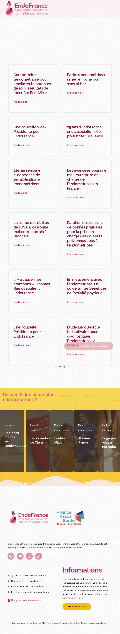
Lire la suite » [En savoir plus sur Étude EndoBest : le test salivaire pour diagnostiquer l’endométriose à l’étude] (75, 354)
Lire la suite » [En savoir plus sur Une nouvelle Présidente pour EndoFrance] (21, 345)
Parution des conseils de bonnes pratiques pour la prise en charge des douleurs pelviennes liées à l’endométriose (85, 233)
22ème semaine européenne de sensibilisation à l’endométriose (26, 177)
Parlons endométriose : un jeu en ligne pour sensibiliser (87, 79)
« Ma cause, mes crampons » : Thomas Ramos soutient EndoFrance (31, 286)
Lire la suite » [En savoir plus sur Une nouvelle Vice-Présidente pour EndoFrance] (21, 145)
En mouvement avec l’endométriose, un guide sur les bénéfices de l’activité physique (86, 286)
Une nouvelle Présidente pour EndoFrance (27, 332)
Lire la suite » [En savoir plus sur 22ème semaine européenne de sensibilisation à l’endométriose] (21, 193)
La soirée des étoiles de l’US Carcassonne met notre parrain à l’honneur (31, 229)
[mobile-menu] (107, 9)
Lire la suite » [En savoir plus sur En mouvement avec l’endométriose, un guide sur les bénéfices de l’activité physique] (75, 302)
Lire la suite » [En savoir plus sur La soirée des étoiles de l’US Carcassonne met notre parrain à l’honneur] (21, 245)
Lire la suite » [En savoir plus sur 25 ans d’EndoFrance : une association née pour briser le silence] (75, 145)
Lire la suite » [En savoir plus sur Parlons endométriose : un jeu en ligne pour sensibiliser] (75, 93)
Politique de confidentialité (73, 622)
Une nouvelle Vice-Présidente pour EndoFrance (29, 131)
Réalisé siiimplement (98, 622)
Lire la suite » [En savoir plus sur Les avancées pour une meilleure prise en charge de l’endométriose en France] (75, 197)
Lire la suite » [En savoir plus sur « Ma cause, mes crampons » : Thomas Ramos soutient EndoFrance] (21, 302)
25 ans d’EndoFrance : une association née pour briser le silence (85, 131)
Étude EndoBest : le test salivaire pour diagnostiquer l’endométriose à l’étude (83, 336)
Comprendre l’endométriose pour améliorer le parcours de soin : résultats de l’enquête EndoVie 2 (32, 83)
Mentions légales (50, 622)
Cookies (37, 622)
